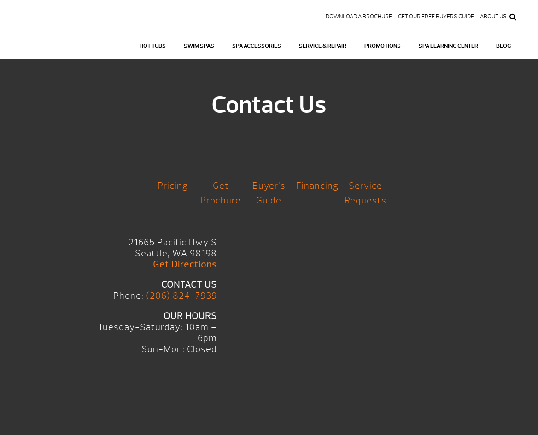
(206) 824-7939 (181, 296)
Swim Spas (199, 46)
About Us (493, 16)
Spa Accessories (256, 46)
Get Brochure (220, 193)
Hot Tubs (153, 46)
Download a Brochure (359, 16)
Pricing (173, 185)
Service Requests (365, 193)
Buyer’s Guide (269, 193)
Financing (317, 185)
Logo (52, 41)
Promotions (382, 46)
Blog (503, 46)
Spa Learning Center (448, 46)
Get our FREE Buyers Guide (436, 16)
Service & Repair (322, 46)
